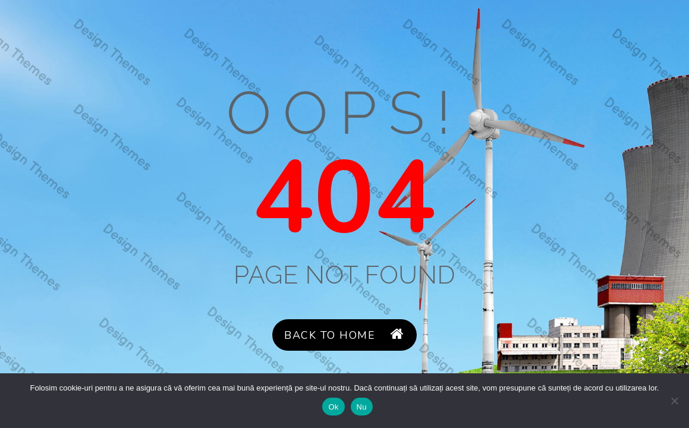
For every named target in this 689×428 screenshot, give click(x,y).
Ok (333, 406)
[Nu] (674, 401)
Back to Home (344, 335)
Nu (362, 406)
